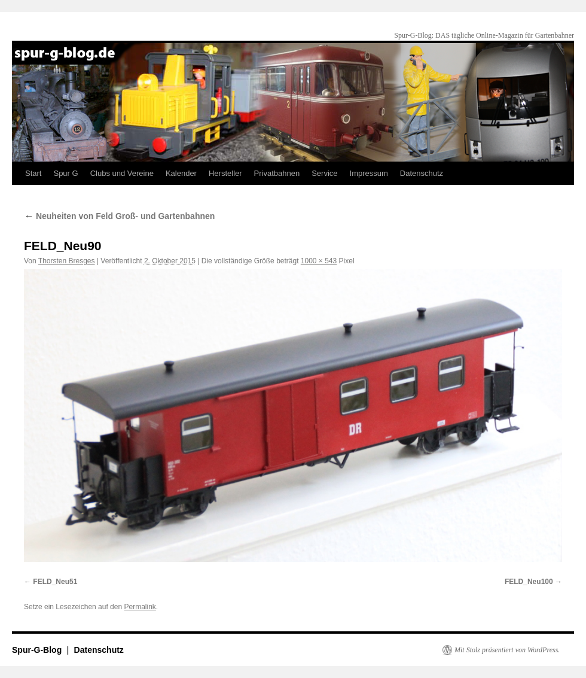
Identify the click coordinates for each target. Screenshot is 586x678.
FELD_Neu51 (55, 581)
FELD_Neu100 (529, 581)
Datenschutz (421, 173)
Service (324, 173)
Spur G (65, 173)
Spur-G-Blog (38, 650)
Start (33, 173)
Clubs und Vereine (122, 173)
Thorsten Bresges (66, 261)
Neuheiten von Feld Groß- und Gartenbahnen (119, 216)
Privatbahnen (277, 173)
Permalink (139, 607)
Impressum (369, 173)
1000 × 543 (319, 261)
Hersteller (225, 173)
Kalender (181, 173)
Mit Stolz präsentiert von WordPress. (507, 650)
